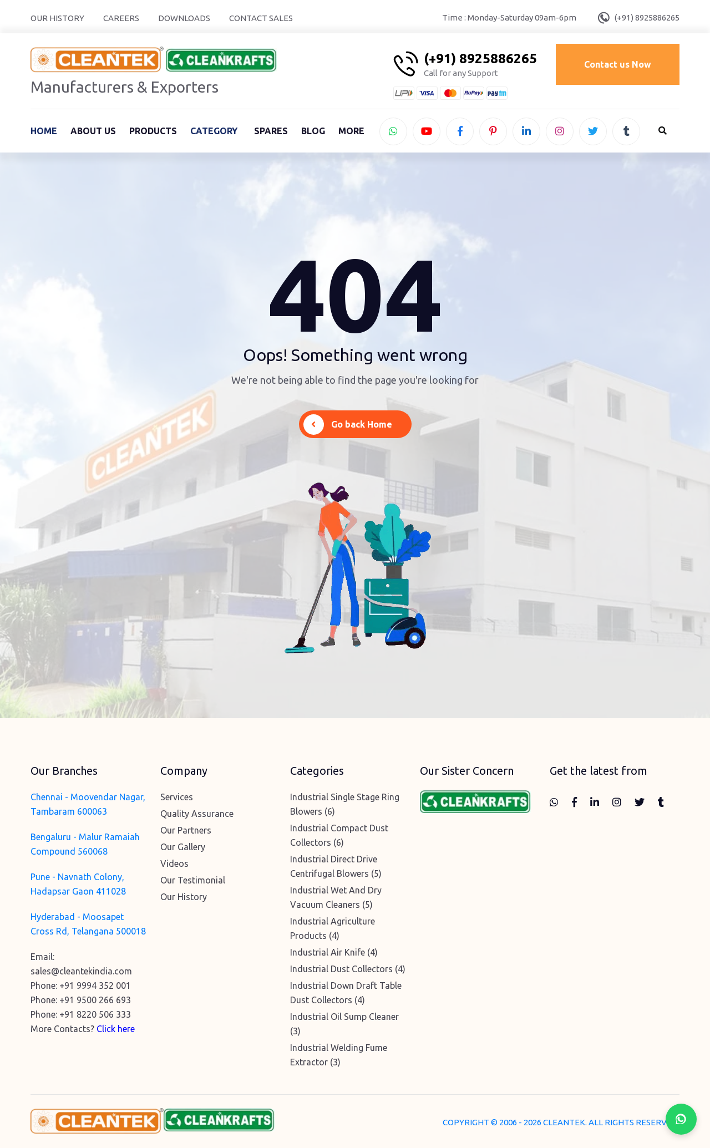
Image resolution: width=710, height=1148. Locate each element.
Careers (121, 18)
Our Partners (185, 830)
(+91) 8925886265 (647, 17)
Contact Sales (261, 18)
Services (176, 797)
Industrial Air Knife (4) (334, 952)
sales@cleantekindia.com (81, 971)
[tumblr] (626, 131)
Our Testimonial (192, 880)
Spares (271, 131)
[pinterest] (493, 131)
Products (153, 131)
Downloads (184, 18)
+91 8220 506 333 (95, 1014)
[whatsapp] (393, 131)
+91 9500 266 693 (95, 1000)
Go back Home (347, 424)
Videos (174, 863)
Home (44, 131)
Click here (116, 1029)
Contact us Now (617, 64)
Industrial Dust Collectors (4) (347, 969)
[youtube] (426, 131)
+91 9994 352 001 (95, 985)
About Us (93, 131)
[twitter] (593, 131)
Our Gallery (182, 847)
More (351, 131)
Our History (57, 18)
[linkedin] (526, 131)
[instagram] (560, 131)
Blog (313, 131)
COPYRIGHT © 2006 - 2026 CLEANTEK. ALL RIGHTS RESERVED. (561, 1122)
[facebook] (460, 131)
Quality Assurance (197, 814)
